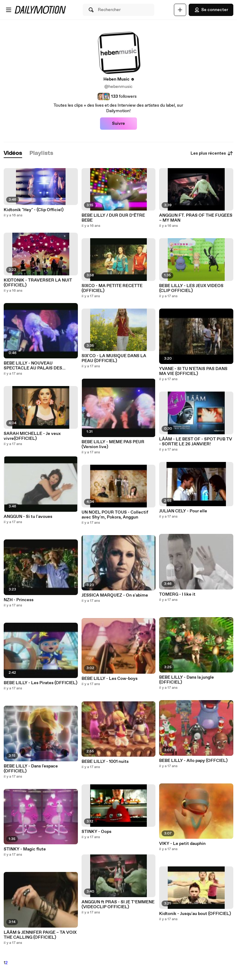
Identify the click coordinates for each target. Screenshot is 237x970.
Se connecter (211, 10)
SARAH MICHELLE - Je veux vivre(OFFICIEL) (32, 436)
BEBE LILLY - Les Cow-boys (110, 678)
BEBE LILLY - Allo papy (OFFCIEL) (193, 760)
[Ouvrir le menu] (9, 10)
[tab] (13, 153)
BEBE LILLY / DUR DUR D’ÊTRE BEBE (113, 218)
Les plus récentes (212, 153)
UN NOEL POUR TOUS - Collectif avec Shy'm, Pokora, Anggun (115, 515)
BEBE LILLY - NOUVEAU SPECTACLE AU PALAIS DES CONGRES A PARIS (33, 366)
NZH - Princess (19, 599)
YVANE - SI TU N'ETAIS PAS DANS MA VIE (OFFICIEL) (193, 371)
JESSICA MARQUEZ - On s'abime (115, 595)
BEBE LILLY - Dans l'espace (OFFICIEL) (31, 769)
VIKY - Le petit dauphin (182, 843)
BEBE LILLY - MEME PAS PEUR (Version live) (113, 444)
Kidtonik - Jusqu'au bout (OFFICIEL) (195, 913)
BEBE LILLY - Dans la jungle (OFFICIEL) (186, 680)
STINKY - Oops (96, 831)
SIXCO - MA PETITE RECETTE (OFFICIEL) (112, 288)
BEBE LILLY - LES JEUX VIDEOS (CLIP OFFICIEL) (191, 288)
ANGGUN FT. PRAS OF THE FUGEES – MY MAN (195, 218)
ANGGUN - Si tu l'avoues (28, 516)
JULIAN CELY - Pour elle (183, 511)
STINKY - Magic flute (25, 849)
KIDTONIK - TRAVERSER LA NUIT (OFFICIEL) (38, 283)
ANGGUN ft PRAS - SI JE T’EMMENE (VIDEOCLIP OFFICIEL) (118, 904)
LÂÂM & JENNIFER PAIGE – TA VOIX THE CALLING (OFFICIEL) (40, 935)
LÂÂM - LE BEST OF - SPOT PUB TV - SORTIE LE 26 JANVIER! (195, 442)
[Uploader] (180, 10)
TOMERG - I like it (177, 594)
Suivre (118, 123)
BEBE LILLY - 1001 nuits (105, 761)
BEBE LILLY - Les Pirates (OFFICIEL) (40, 682)
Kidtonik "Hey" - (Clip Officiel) (33, 209)
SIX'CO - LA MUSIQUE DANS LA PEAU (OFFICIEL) (114, 358)
